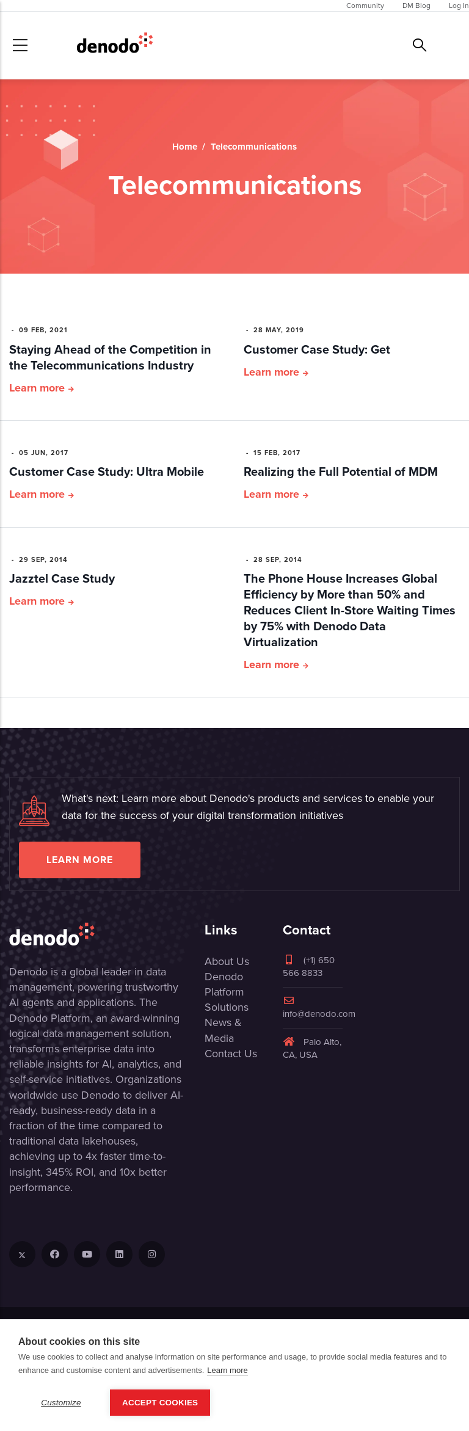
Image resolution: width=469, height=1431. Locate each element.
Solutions (227, 1007)
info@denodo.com (319, 1008)
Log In (459, 5)
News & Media (223, 1030)
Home (184, 146)
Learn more (37, 388)
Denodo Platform (224, 984)
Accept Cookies (160, 1406)
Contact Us (231, 1053)
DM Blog (416, 5)
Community (365, 5)
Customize (61, 1406)
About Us (227, 961)
